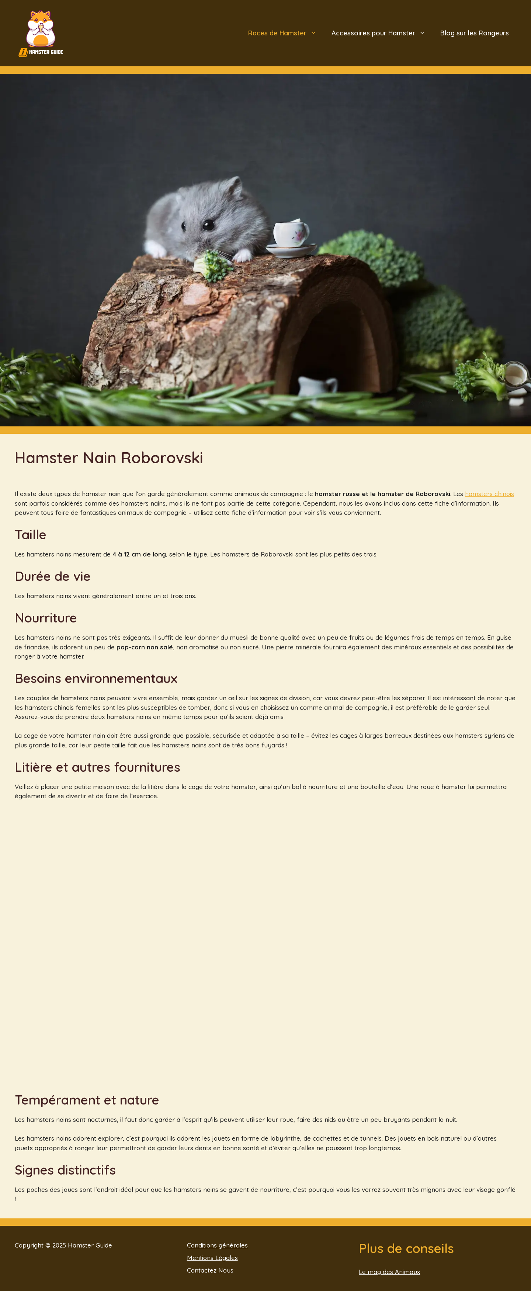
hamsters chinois (489, 494)
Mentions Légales (212, 1258)
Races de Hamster (286, 33)
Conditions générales (217, 1245)
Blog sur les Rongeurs (474, 33)
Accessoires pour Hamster (382, 33)
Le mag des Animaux (389, 1272)
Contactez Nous (210, 1270)
